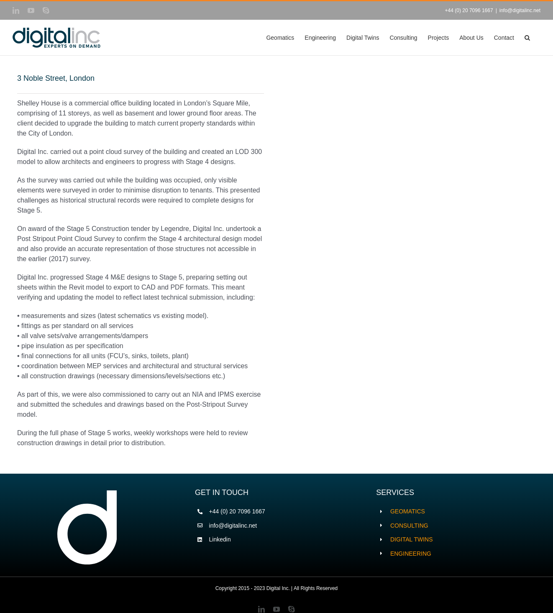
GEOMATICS (407, 511)
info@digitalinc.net (519, 10)
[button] (527, 37)
